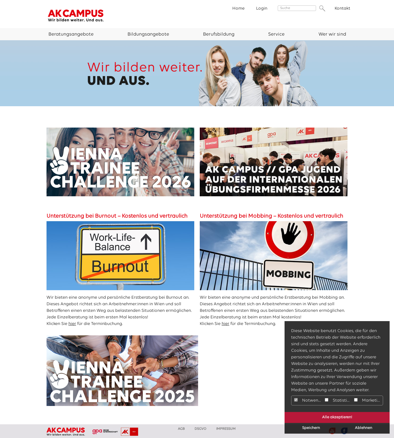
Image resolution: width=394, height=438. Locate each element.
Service (276, 34)
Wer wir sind (332, 34)
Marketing (368, 400)
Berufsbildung (218, 34)
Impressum (226, 429)
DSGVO (200, 429)
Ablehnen (363, 428)
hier (72, 324)
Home (238, 8)
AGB (181, 429)
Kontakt (342, 8)
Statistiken (339, 400)
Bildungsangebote (148, 34)
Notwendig (308, 400)
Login (261, 8)
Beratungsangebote (71, 34)
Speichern (311, 428)
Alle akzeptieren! (337, 417)
